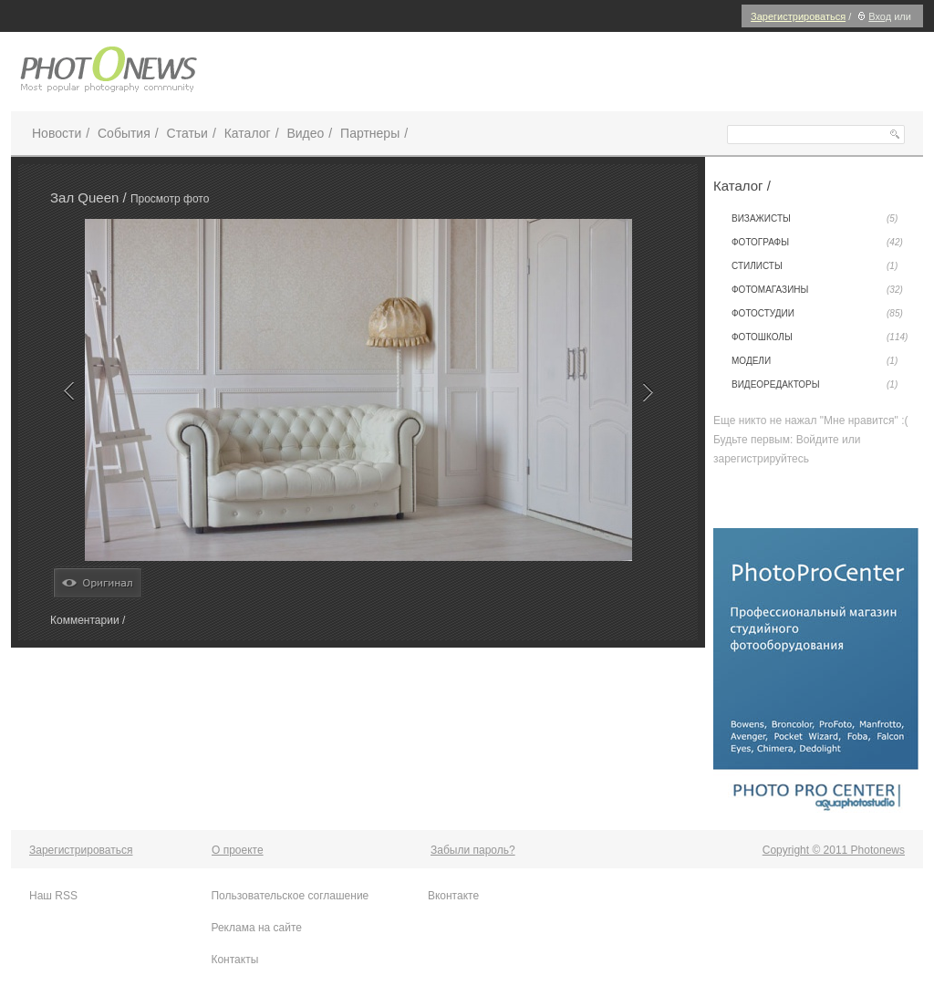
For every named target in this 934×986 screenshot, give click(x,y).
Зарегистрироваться (798, 16)
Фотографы (817, 242)
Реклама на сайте (256, 927)
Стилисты (815, 266)
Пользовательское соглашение (289, 895)
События (124, 133)
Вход (872, 16)
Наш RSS (53, 895)
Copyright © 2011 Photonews (834, 850)
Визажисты (815, 219)
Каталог (247, 133)
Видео (305, 133)
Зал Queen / (90, 197)
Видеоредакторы (815, 385)
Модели (815, 361)
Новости (56, 133)
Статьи (187, 133)
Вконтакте (453, 895)
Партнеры (370, 133)
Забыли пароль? (473, 850)
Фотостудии (817, 314)
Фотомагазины (817, 290)
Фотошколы (820, 337)
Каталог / (742, 185)
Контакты (234, 959)
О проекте (238, 850)
